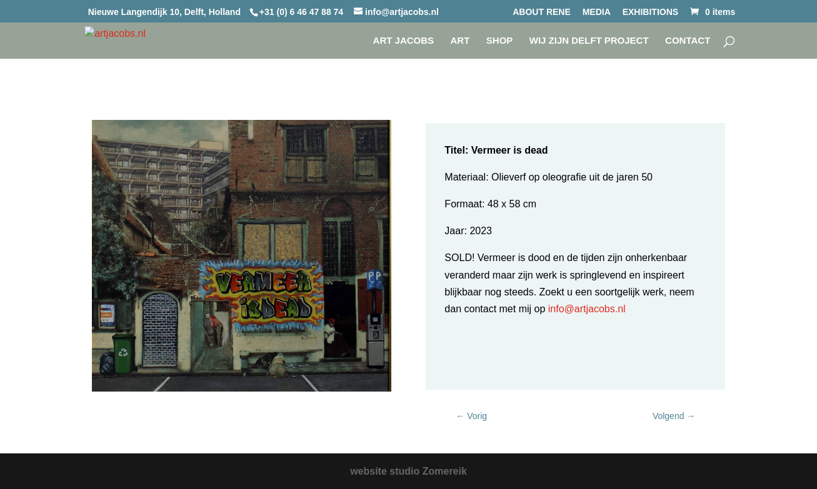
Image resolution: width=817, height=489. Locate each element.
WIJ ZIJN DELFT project (589, 41)
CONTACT (687, 41)
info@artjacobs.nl (585, 309)
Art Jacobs (403, 41)
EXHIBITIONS (650, 12)
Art (460, 41)
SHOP (499, 41)
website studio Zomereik (408, 471)
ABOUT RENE (542, 12)
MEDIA (597, 12)
